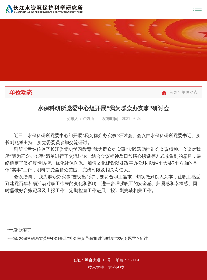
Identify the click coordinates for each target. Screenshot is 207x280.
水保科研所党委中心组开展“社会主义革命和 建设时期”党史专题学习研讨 (83, 238)
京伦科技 (116, 267)
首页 (173, 92)
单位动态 (190, 92)
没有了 (25, 230)
